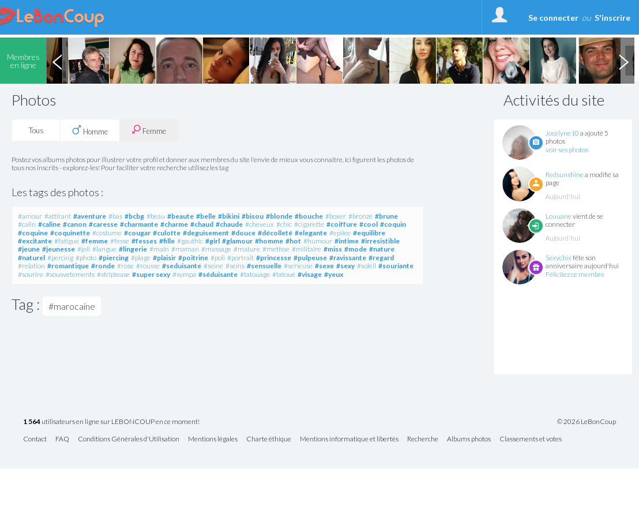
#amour (30, 216)
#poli (218, 257)
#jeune (29, 249)
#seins (235, 265)
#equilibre (369, 232)
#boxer (335, 216)
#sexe (324, 265)
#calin (27, 224)
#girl (212, 241)
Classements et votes (530, 439)
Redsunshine (565, 174)
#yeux (333, 274)
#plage (141, 257)
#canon (75, 224)
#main (159, 249)
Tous (36, 130)
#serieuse (298, 265)
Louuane (559, 216)
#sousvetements (70, 274)
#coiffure (341, 224)
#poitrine (193, 257)
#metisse (276, 249)
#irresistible (380, 241)
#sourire (30, 274)
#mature (247, 249)
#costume (107, 232)
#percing (60, 257)
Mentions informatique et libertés (349, 439)
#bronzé (360, 216)
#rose (125, 265)
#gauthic (190, 241)
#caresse (103, 224)
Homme (90, 130)
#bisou (253, 216)
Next (623, 61)
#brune (386, 216)
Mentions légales (213, 439)
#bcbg (134, 216)
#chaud (201, 224)
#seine (213, 265)
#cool (368, 224)
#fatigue (66, 241)
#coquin (393, 224)
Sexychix (559, 257)
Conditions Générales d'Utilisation (128, 439)
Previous (57, 61)
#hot (293, 241)
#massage (216, 249)
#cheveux (259, 224)
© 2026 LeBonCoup (586, 421)
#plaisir (164, 257)
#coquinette (70, 232)
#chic (284, 224)
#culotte (167, 232)
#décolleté (275, 232)
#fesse (119, 241)
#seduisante (181, 265)
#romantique (68, 265)
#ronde (103, 265)
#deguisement (206, 232)
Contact (35, 439)
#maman (185, 249)
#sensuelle (264, 265)
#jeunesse (58, 249)
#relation (31, 265)
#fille (167, 241)
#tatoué (283, 274)
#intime (346, 241)
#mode (355, 249)
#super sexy (151, 274)
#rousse (148, 265)
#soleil (366, 265)
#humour (317, 241)
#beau (155, 216)
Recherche (422, 439)
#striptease (113, 274)
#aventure (89, 216)
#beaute (180, 216)
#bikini (228, 216)
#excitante (35, 241)
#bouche (309, 216)
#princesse (273, 257)
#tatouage (255, 274)
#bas (115, 216)
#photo (86, 257)
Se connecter (553, 17)
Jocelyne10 (562, 133)
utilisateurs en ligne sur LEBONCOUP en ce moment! (111, 422)
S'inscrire (612, 17)
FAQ (62, 439)
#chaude (229, 224)
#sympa (184, 274)
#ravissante (347, 257)
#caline (49, 224)
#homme (269, 241)
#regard (381, 257)
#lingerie (133, 249)
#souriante (396, 265)
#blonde (279, 216)
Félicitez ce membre (575, 274)
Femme (148, 130)
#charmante (139, 224)
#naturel (31, 257)
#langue (104, 249)
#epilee (340, 232)
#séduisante (218, 274)
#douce (243, 232)
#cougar (137, 232)
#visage (310, 274)
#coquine (33, 232)
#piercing (114, 257)
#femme (94, 241)
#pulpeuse (310, 257)
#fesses (144, 241)
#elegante (311, 232)
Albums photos (469, 439)
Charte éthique (268, 439)
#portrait (240, 257)
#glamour (237, 241)
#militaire (306, 249)
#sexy (345, 265)
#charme (174, 224)
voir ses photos (567, 149)
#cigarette (309, 224)
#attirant (57, 216)
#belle (206, 216)
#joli (83, 249)
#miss (333, 249)
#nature (381, 249)
